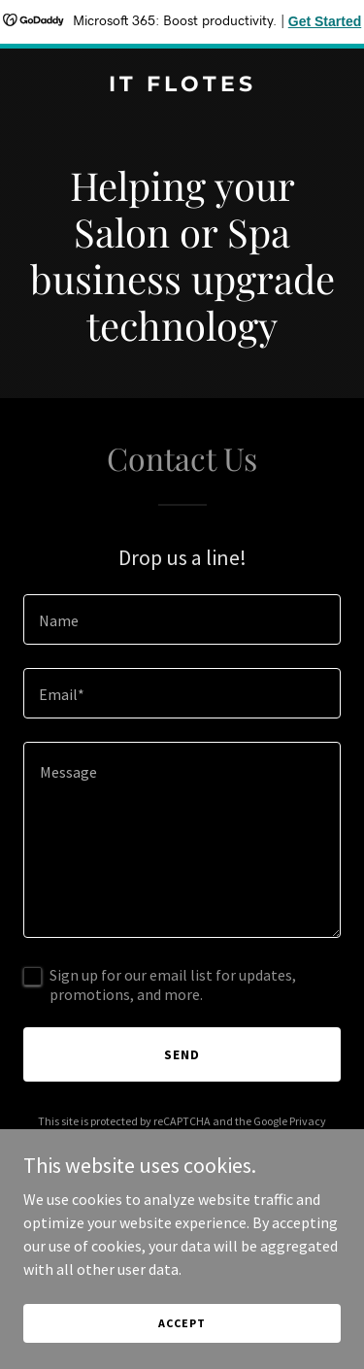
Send (182, 1054)
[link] (182, 85)
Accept (181, 1323)
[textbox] (182, 619)
